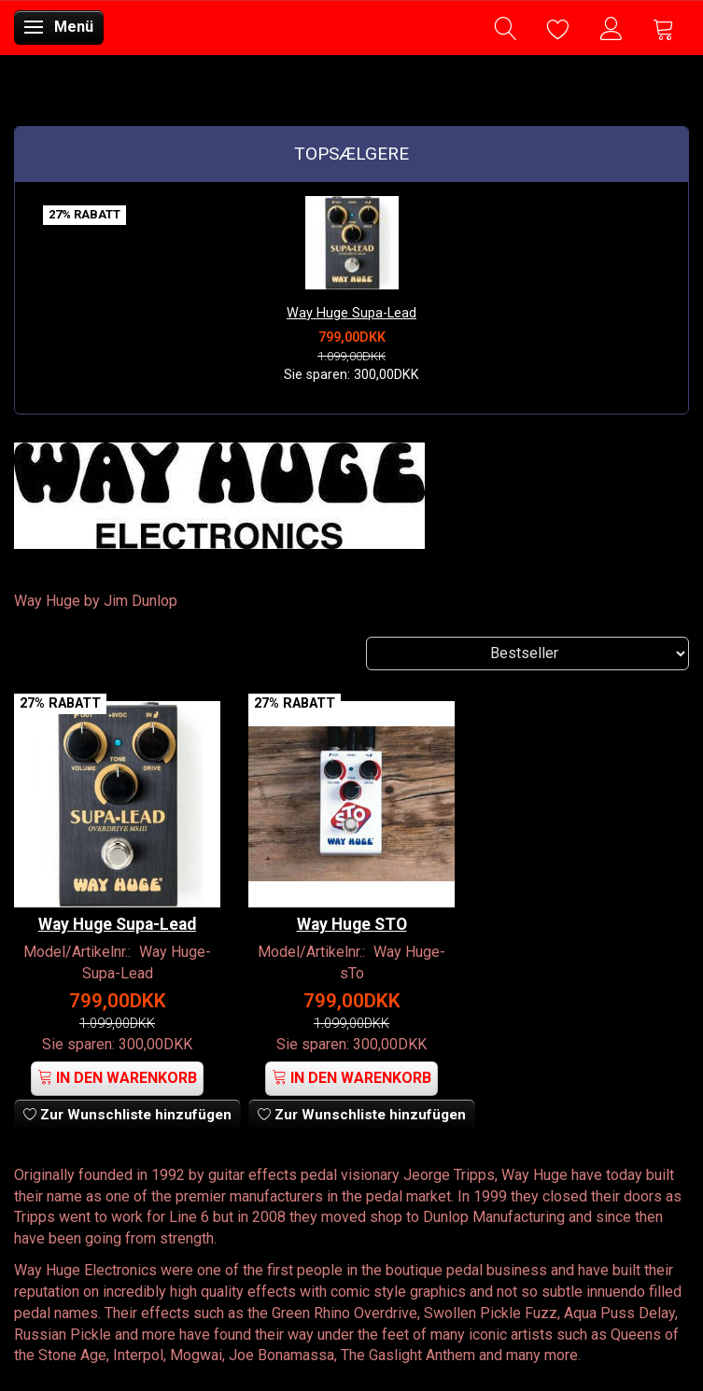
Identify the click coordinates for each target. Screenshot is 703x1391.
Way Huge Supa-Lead (351, 313)
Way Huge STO (352, 924)
